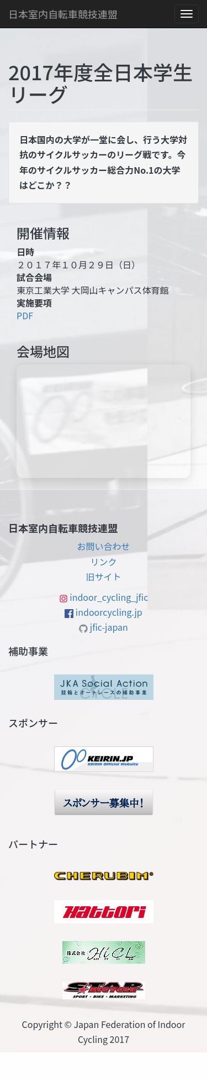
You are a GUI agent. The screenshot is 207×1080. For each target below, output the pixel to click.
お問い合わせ (103, 546)
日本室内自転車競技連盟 (63, 14)
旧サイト (103, 576)
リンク (103, 561)
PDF (25, 315)
